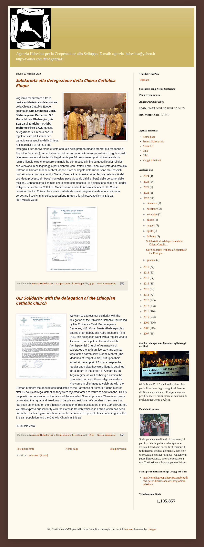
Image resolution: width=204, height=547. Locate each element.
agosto (151, 219)
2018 (147, 272)
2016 (147, 283)
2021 (147, 192)
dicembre (152, 203)
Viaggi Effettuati (152, 160)
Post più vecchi (118, 448)
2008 (147, 328)
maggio (151, 225)
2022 (147, 187)
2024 (147, 176)
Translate (144, 79)
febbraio (152, 236)
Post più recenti (25, 448)
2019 (147, 267)
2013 (147, 300)
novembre (152, 208)
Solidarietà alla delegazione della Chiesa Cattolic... (164, 243)
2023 (147, 181)
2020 (147, 198)
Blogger (152, 529)
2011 (147, 311)
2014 (147, 294)
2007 (147, 333)
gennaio (151, 260)
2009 (147, 322)
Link (145, 150)
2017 (147, 278)
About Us (148, 146)
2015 (147, 289)
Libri (145, 155)
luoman (128, 529)
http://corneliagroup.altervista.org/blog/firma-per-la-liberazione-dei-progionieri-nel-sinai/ (165, 481)
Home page (72, 448)
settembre (152, 214)
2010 (147, 316)
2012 (147, 305)
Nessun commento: (107, 283)
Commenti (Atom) (38, 455)
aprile (150, 231)
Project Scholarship (153, 141)
